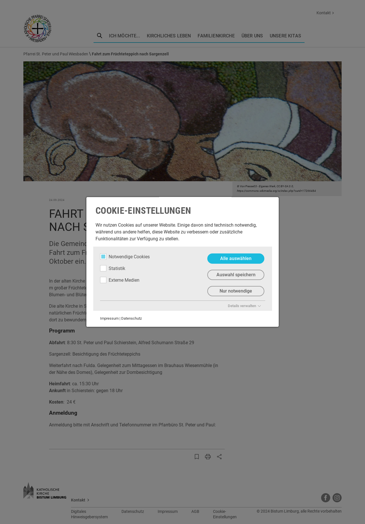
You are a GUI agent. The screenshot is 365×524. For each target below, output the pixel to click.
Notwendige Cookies (125, 256)
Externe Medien (119, 280)
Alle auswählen (236, 258)
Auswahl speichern (235, 274)
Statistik (112, 268)
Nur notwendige (236, 291)
